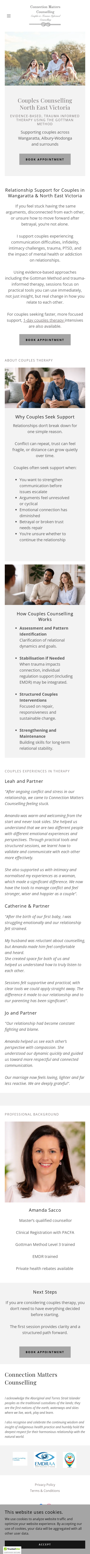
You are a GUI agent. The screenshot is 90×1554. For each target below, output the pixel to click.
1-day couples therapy (44, 320)
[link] (45, 16)
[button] (11, 16)
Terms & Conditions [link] (45, 1490)
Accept (45, 1544)
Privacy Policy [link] (45, 1484)
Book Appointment (45, 159)
